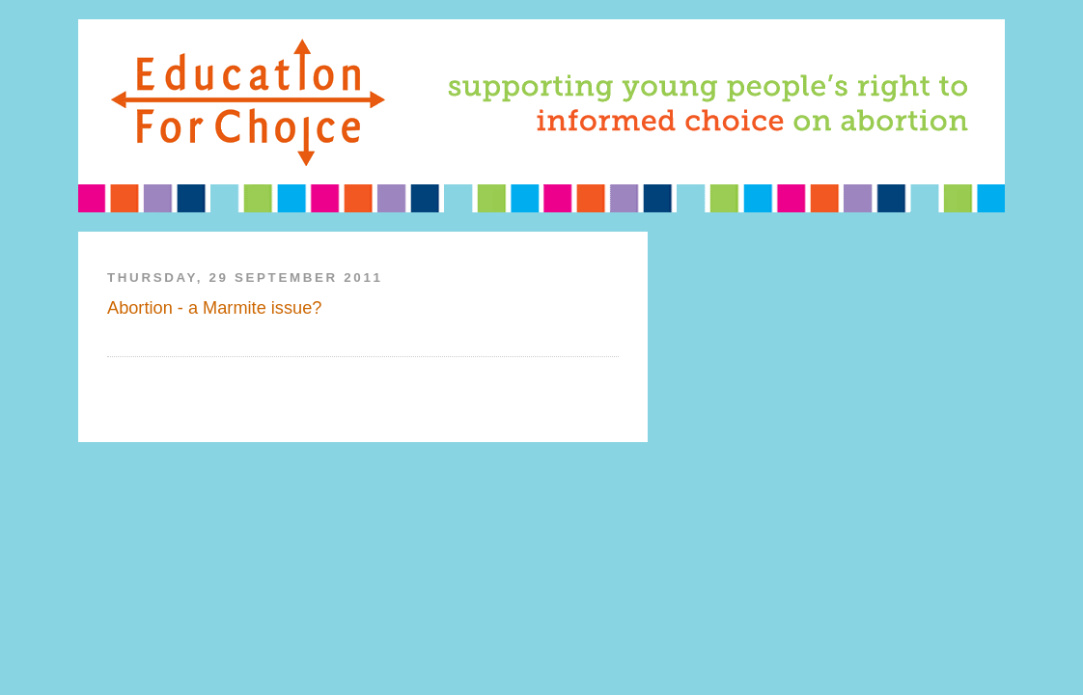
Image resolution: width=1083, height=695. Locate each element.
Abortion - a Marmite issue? (214, 308)
